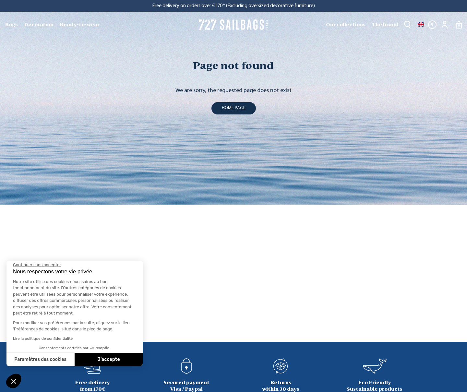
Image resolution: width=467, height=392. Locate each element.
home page (233, 108)
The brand (385, 24)
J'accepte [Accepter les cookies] (109, 359)
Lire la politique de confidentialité (43, 338)
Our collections (345, 24)
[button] (13, 381)
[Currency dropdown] (432, 24)
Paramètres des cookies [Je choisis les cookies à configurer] (40, 359)
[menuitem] (12, 25)
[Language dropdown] (421, 24)
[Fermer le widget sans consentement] (37, 265)
